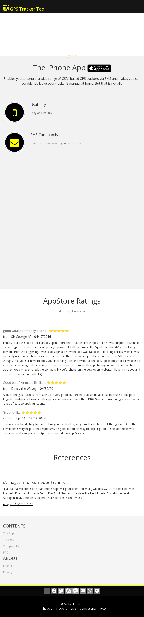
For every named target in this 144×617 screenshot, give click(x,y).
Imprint (7, 565)
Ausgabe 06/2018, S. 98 (18, 504)
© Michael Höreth (72, 604)
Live (73, 608)
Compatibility (11, 545)
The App (8, 532)
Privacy (7, 571)
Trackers (8, 539)
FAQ (6, 551)
